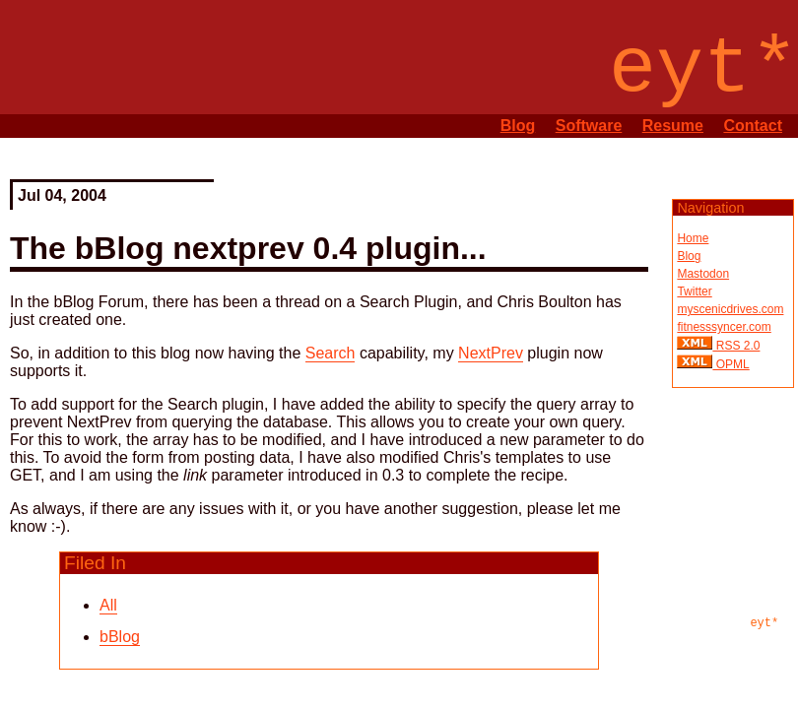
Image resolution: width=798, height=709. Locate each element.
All (108, 605)
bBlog (120, 636)
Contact (752, 125)
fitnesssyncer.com (723, 327)
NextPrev (490, 353)
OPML (730, 364)
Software (589, 125)
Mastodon (703, 274)
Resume (672, 125)
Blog (518, 125)
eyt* (764, 623)
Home (692, 238)
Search (330, 353)
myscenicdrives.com (730, 309)
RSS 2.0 (736, 346)
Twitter (694, 291)
